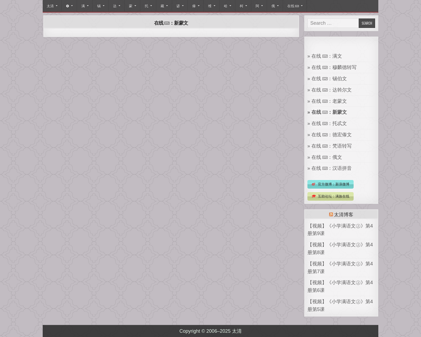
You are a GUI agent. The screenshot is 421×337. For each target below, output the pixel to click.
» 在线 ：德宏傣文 (329, 134)
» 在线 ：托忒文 (327, 123)
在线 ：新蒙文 (171, 23)
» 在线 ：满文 (324, 56)
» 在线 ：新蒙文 (327, 112)
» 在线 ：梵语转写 (329, 146)
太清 (50, 5)
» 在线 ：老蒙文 (327, 101)
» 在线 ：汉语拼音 (329, 168)
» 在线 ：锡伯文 (327, 78)
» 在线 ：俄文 (324, 157)
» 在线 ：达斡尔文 (329, 90)
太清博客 (343, 214)
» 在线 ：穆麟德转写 (332, 67)
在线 (293, 5)
